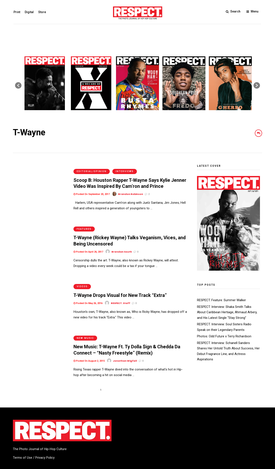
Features (84, 219)
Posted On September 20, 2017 (91, 189)
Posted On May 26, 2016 (87, 289)
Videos (82, 272)
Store (41, 12)
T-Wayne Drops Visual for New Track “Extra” (120, 281)
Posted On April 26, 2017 (88, 242)
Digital (28, 12)
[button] (18, 85)
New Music (85, 319)
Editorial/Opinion (92, 166)
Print (16, 12)
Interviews (125, 166)
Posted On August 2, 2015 (89, 342)
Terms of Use (22, 439)
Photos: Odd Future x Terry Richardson (224, 336)
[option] (45, 83)
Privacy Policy (45, 439)
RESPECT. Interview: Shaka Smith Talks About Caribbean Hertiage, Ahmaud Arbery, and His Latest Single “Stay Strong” (227, 312)
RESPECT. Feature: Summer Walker (221, 300)
